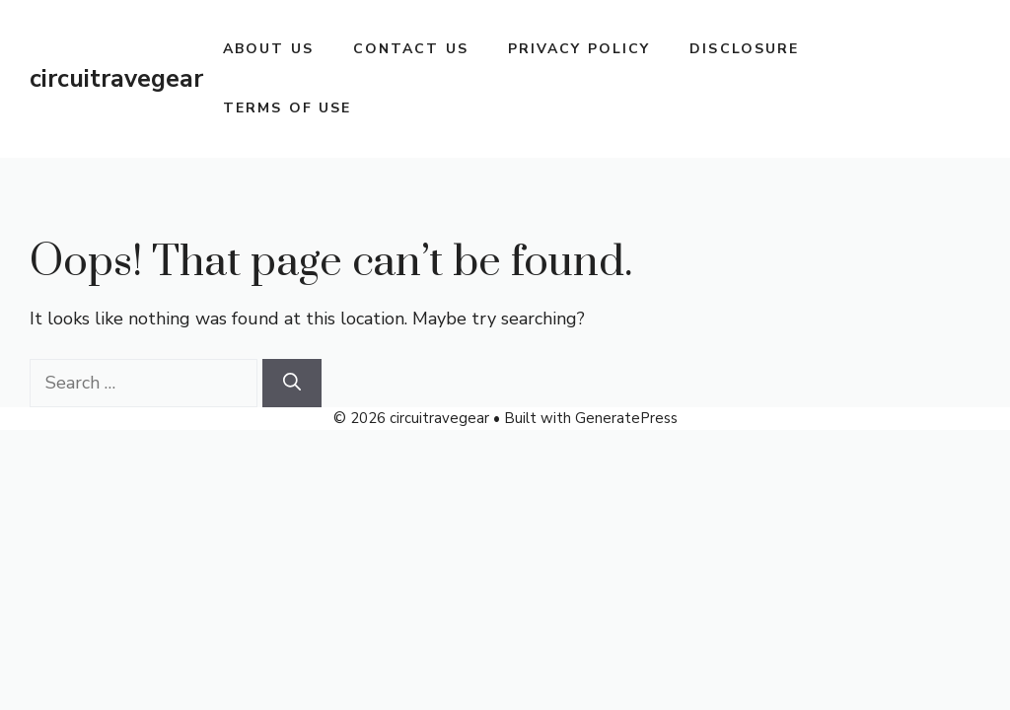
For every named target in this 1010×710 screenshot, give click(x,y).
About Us (268, 48)
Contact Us (411, 48)
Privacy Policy (579, 48)
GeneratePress (626, 418)
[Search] (292, 383)
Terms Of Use (287, 108)
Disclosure (744, 48)
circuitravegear (116, 79)
